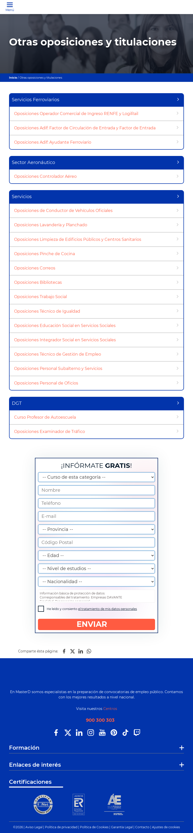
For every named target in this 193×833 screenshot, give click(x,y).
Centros (110, 708)
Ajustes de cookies (166, 827)
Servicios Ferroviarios (35, 99)
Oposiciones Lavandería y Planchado (50, 225)
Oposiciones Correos (34, 268)
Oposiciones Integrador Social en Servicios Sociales (65, 340)
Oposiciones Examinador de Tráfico (49, 431)
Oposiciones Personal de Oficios (46, 383)
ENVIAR (97, 624)
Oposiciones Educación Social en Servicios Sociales (65, 325)
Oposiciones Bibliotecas (38, 282)
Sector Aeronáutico (33, 162)
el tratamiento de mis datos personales (107, 609)
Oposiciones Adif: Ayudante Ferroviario (52, 142)
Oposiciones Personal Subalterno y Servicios (58, 368)
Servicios (22, 196)
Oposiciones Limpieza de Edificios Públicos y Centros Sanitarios (77, 239)
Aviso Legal (33, 827)
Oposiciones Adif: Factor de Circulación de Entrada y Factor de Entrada (85, 128)
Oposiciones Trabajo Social (40, 296)
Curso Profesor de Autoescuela (45, 417)
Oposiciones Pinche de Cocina (44, 253)
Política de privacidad (61, 827)
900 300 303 (100, 720)
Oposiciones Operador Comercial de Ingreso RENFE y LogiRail (76, 113)
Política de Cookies (94, 827)
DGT (17, 403)
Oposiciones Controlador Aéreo (45, 176)
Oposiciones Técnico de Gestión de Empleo (57, 354)
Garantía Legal (122, 827)
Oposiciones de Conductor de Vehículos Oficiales (63, 210)
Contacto (142, 827)
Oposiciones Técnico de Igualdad (47, 311)
